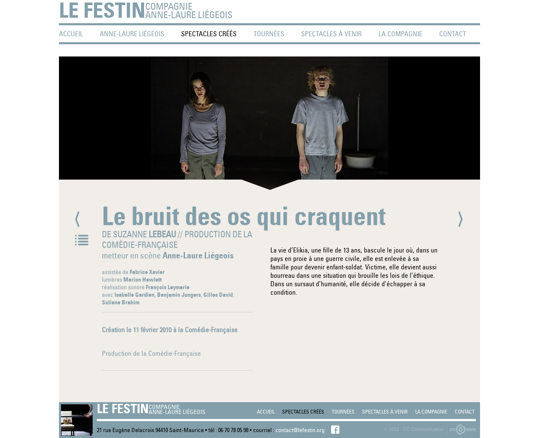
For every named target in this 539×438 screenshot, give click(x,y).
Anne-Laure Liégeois (132, 34)
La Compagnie (400, 34)
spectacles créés (209, 34)
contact (452, 34)
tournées (268, 34)
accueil (71, 34)
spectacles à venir (331, 34)
